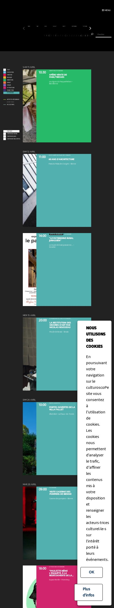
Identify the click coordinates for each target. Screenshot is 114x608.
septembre (74, 26)
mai (37, 26)
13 (51, 35)
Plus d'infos (88, 592)
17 (60, 35)
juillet (55, 26)
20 (67, 35)
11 (47, 35)
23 (74, 35)
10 (44, 35)
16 (58, 35)
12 (49, 35)
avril (29, 26)
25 (79, 35)
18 (63, 35)
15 (56, 35)
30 (90, 35)
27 (83, 35)
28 (85, 35)
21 (69, 35)
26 (81, 35)
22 (72, 35)
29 (88, 35)
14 (54, 35)
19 (65, 35)
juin (46, 26)
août (64, 26)
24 (76, 35)
